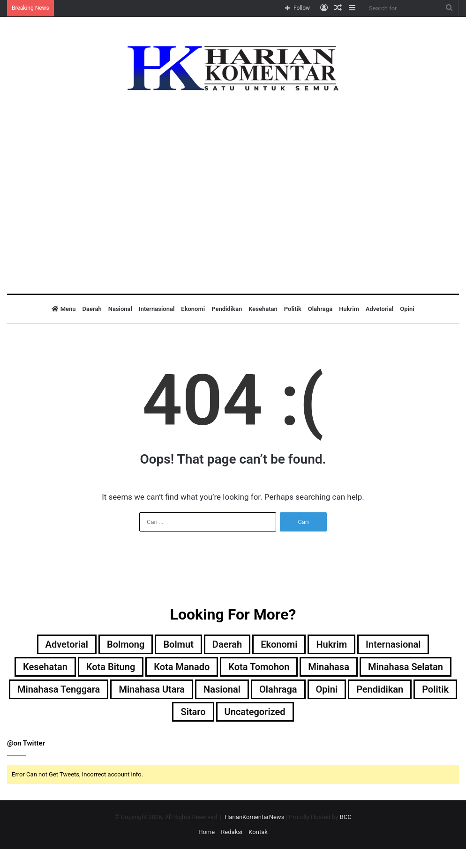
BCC (346, 816)
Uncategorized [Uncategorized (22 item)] (255, 711)
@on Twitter (26, 743)
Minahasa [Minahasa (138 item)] (328, 666)
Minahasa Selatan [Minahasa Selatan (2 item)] (405, 666)
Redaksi (231, 831)
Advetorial (379, 308)
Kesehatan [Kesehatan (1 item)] (45, 666)
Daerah (92, 308)
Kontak (258, 831)
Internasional (156, 308)
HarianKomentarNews (254, 816)
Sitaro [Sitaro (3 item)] (192, 711)
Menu (63, 308)
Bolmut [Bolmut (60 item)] (178, 644)
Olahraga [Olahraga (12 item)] (278, 689)
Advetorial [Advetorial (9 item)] (66, 644)
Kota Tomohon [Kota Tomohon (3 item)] (258, 666)
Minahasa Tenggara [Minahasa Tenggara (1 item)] (58, 689)
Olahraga (320, 308)
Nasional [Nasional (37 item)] (222, 689)
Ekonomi (193, 308)
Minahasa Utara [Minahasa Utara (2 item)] (152, 689)
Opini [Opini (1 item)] (327, 689)
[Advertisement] (233, 185)
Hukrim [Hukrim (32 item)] (331, 644)
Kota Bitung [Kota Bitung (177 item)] (110, 666)
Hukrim (349, 308)
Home (206, 831)
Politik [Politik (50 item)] (435, 689)
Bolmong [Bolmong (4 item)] (125, 644)
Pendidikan (226, 308)
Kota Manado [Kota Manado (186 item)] (182, 666)
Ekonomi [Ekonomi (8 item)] (279, 644)
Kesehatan (263, 308)
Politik (292, 308)
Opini (407, 308)
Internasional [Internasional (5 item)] (393, 644)
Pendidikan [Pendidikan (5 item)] (379, 689)
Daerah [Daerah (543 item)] (227, 644)
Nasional (120, 308)
